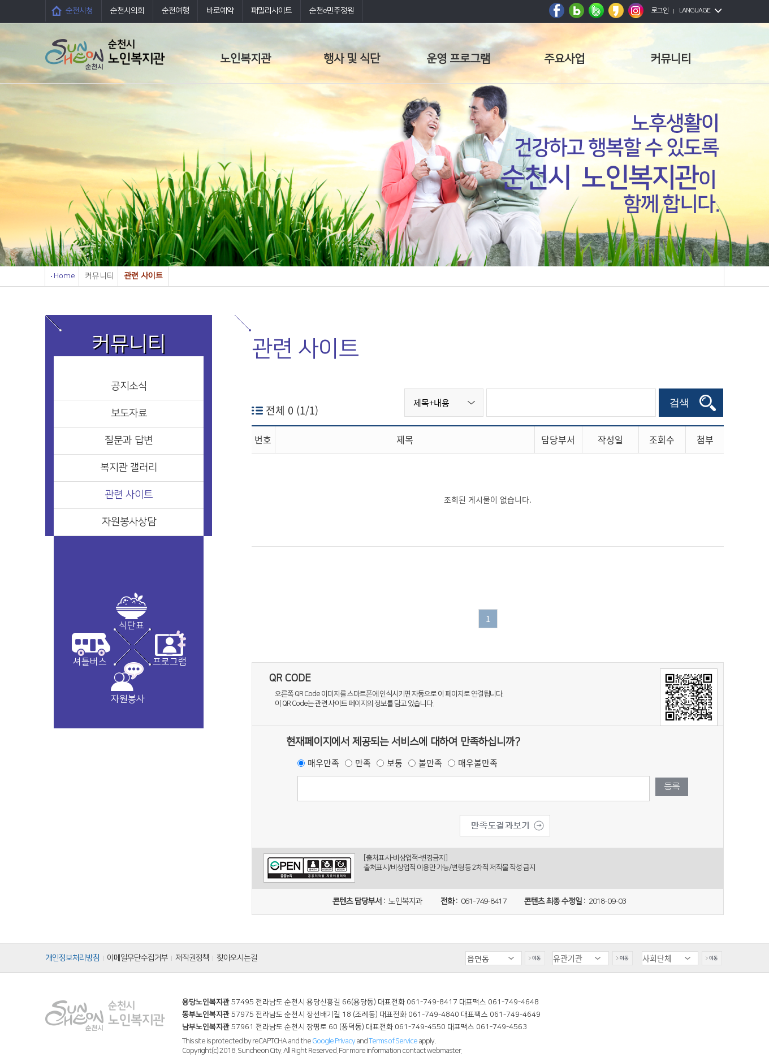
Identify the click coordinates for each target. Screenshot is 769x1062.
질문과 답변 (129, 440)
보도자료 (129, 413)
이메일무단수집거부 (137, 957)
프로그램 (170, 662)
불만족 (430, 763)
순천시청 (79, 10)
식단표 (131, 625)
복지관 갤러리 (128, 467)
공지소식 (129, 386)
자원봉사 (128, 699)
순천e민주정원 (331, 10)
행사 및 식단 (351, 59)
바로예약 (220, 10)
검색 (679, 402)
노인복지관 (245, 59)
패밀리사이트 (271, 10)
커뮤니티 (670, 59)
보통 (395, 763)
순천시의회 (127, 10)
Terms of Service (393, 1041)
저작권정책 (192, 957)
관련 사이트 (129, 494)
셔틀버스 (90, 662)
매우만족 (323, 763)
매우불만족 (478, 763)
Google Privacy (334, 1041)
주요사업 (564, 59)
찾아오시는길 (237, 957)
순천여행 (175, 10)
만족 (363, 763)
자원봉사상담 (129, 522)
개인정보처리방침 (72, 957)
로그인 (659, 10)
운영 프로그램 (458, 59)
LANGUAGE (694, 10)
